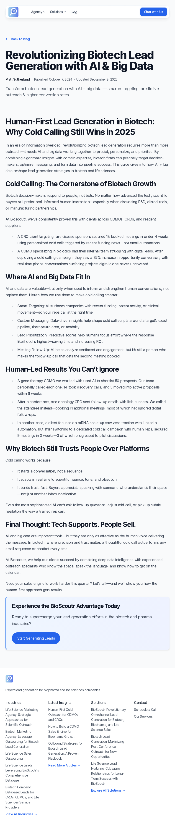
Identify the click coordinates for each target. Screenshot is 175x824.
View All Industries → (21, 814)
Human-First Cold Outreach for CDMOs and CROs (63, 715)
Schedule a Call (145, 709)
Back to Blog (17, 39)
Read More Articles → (64, 765)
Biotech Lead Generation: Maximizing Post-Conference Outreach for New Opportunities (107, 746)
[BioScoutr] (9, 678)
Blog (74, 12)
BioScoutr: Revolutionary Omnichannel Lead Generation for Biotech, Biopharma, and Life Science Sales (108, 720)
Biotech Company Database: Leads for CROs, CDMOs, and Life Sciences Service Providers (22, 797)
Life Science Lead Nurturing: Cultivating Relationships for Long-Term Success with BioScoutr (107, 773)
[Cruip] (13, 12)
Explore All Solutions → (108, 790)
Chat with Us (153, 12)
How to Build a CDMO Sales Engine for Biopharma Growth (63, 731)
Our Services (143, 716)
